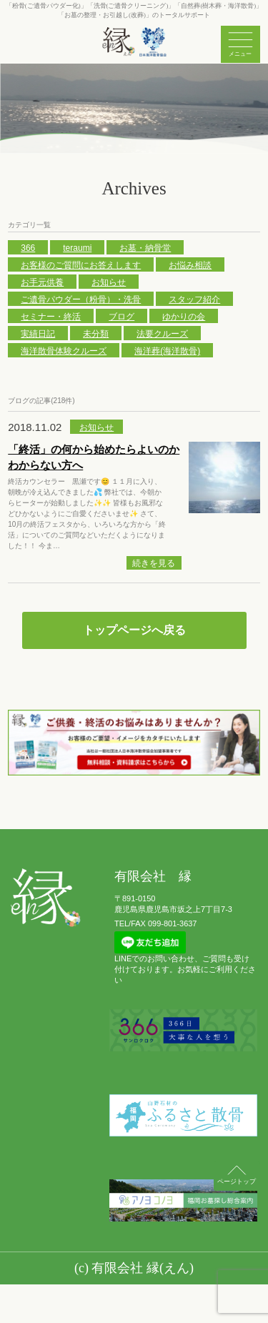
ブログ (121, 317)
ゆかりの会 (183, 317)
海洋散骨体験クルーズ (63, 351)
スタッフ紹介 (194, 299)
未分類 (96, 334)
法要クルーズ (162, 334)
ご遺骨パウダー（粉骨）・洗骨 (81, 299)
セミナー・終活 (51, 317)
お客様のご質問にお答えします (81, 265)
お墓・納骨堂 (145, 248)
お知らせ (108, 282)
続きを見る (153, 563)
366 (28, 248)
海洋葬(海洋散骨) (167, 351)
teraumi (77, 248)
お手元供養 (42, 282)
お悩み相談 (190, 265)
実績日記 (38, 334)
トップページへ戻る (134, 630)
